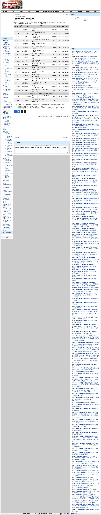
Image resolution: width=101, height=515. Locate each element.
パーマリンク (49, 116)
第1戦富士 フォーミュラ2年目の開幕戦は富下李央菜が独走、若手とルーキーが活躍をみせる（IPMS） (85, 457)
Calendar (96, 11)
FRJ (29, 11)
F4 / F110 (46, 11)
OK (5, 58)
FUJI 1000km (6, 227)
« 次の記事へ (17, 14)
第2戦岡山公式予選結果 (87, 97)
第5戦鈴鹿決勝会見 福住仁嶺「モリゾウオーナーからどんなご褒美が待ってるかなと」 (85, 135)
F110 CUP (7, 133)
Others (79, 11)
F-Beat (38, 11)
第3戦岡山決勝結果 (89, 371)
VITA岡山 (7, 62)
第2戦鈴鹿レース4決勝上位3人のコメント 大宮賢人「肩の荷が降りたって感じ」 (85, 219)
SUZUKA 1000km (7, 225)
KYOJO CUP (6, 110)
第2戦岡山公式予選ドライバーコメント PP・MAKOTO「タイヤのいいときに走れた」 (85, 89)
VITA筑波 (7, 71)
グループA (5, 211)
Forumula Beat (6, 48)
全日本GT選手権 (7, 204)
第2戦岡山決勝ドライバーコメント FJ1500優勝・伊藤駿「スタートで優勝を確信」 (85, 338)
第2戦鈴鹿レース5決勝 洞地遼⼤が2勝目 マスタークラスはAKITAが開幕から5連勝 (85, 182)
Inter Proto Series (7, 184)
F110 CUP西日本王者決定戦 (9, 141)
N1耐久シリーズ (7, 214)
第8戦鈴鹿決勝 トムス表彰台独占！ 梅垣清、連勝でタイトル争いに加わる (86, 200)
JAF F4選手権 (8, 143)
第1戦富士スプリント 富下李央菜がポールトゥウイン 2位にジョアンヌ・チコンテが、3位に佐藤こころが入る (85, 485)
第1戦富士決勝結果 (88, 478)
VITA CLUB (5, 59)
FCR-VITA (7, 67)
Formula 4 (5, 132)
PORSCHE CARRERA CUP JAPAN (7, 217)
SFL (21, 11)
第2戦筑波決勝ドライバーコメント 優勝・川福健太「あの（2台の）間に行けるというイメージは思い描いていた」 (85, 58)
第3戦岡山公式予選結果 (90, 402)
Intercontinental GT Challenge (7, 124)
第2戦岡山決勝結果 (86, 85)
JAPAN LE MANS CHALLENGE (7, 197)
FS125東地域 (8, 53)
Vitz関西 (7, 120)
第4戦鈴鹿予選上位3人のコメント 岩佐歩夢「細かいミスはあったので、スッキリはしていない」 (85, 254)
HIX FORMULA (6, 40)
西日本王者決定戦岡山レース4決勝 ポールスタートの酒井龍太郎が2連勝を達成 (85, 384)
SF (13, 11)
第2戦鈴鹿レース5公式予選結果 (90, 284)
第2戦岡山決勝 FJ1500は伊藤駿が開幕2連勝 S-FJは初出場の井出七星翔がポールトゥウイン (85, 344)
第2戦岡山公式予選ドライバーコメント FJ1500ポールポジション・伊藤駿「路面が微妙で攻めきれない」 (85, 349)
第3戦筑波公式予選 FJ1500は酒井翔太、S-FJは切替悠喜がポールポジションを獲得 (85, 125)
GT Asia (5, 221)
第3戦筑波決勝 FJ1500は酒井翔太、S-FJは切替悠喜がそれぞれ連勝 (85, 108)
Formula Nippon (7, 186)
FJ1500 (5, 73)
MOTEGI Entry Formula (6, 43)
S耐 (71, 11)
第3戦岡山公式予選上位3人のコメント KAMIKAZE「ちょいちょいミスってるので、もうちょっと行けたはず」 (85, 390)
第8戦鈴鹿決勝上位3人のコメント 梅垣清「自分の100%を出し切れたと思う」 (85, 194)
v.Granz (5, 101)
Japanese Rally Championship (6, 126)
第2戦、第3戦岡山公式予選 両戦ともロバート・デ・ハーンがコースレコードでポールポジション (85, 333)
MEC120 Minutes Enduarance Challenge (7, 96)
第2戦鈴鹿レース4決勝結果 (89, 230)
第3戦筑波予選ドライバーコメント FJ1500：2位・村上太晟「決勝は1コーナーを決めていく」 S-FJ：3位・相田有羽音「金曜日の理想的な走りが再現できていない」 (85, 119)
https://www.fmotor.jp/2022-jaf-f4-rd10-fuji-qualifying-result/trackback (43, 149)
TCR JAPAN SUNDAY (8, 90)
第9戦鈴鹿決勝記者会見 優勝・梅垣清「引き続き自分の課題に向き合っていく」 (85, 150)
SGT (63, 11)
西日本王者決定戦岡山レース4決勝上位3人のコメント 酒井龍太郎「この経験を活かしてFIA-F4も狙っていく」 (85, 379)
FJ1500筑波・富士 (81, 99)
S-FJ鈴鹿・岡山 (9, 160)
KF (5, 56)
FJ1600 (5, 195)
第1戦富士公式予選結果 (89, 495)
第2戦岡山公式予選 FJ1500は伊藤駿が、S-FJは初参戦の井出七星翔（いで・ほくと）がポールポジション (85, 355)
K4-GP (4, 223)
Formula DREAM (7, 194)
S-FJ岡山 (7, 168)
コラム (4, 100)
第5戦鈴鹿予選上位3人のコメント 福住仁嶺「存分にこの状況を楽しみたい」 (85, 164)
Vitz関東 (7, 121)
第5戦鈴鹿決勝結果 (91, 142)
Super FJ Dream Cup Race (7, 176)
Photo (88, 11)
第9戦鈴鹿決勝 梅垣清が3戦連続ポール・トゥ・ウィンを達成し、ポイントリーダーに (86, 155)
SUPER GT (5, 179)
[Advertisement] (60, 4)
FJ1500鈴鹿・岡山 (81, 337)
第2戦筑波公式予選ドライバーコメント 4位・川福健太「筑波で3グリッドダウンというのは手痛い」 (85, 69)
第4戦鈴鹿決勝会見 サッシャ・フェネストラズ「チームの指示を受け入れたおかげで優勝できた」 (85, 213)
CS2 (4, 98)
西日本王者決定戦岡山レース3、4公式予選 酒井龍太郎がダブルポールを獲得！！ (85, 445)
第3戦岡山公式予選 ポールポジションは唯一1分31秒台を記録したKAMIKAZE (85, 399)
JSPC (4, 202)
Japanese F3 (6, 131)
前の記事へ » (66, 14)
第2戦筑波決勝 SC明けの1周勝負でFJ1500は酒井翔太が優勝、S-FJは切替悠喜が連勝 (85, 505)
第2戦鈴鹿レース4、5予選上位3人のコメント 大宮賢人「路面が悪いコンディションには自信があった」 (85, 261)
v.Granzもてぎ (8, 104)
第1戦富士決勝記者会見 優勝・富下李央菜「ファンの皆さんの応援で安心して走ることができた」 (85, 467)
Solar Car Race (6, 228)
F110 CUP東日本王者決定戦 (9, 136)
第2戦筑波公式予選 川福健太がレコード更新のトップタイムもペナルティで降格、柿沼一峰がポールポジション (85, 74)
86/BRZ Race (6, 93)
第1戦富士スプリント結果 (90, 489)
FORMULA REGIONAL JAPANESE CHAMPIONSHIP (7, 113)
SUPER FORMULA (7, 44)
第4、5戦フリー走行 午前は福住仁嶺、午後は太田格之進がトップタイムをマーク (85, 295)
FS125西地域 (8, 55)
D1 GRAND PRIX (7, 220)
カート (4, 50)
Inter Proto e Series (7, 106)
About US (75, 514)
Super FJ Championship (6, 159)
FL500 (4, 92)
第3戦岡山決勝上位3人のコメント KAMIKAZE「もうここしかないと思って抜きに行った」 (85, 360)
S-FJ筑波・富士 (9, 173)
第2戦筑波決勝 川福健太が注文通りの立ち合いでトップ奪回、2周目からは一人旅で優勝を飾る (85, 63)
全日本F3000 (6, 187)
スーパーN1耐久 (7, 213)
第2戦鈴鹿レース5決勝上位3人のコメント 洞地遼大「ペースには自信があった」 (85, 171)
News (5, 11)
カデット (7, 51)
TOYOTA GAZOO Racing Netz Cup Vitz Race (7, 117)
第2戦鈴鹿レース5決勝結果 (89, 191)
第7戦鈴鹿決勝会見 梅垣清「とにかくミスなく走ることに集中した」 (85, 248)
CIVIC (4, 129)
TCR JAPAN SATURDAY (8, 87)
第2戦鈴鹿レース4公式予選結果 (90, 287)
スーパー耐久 (6, 180)
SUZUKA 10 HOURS (6, 47)
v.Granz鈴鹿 (8, 102)
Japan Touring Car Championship (7, 209)
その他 (4, 230)
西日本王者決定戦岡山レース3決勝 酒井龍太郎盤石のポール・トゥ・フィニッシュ (85, 421)
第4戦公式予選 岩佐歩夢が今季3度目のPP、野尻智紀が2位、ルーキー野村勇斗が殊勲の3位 (85, 243)
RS (3, 128)
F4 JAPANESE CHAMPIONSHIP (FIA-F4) (9, 156)
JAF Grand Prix (6, 224)
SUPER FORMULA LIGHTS (83, 148)
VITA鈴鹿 (7, 60)
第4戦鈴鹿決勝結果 (91, 232)
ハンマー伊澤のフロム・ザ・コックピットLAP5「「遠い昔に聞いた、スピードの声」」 (85, 52)
